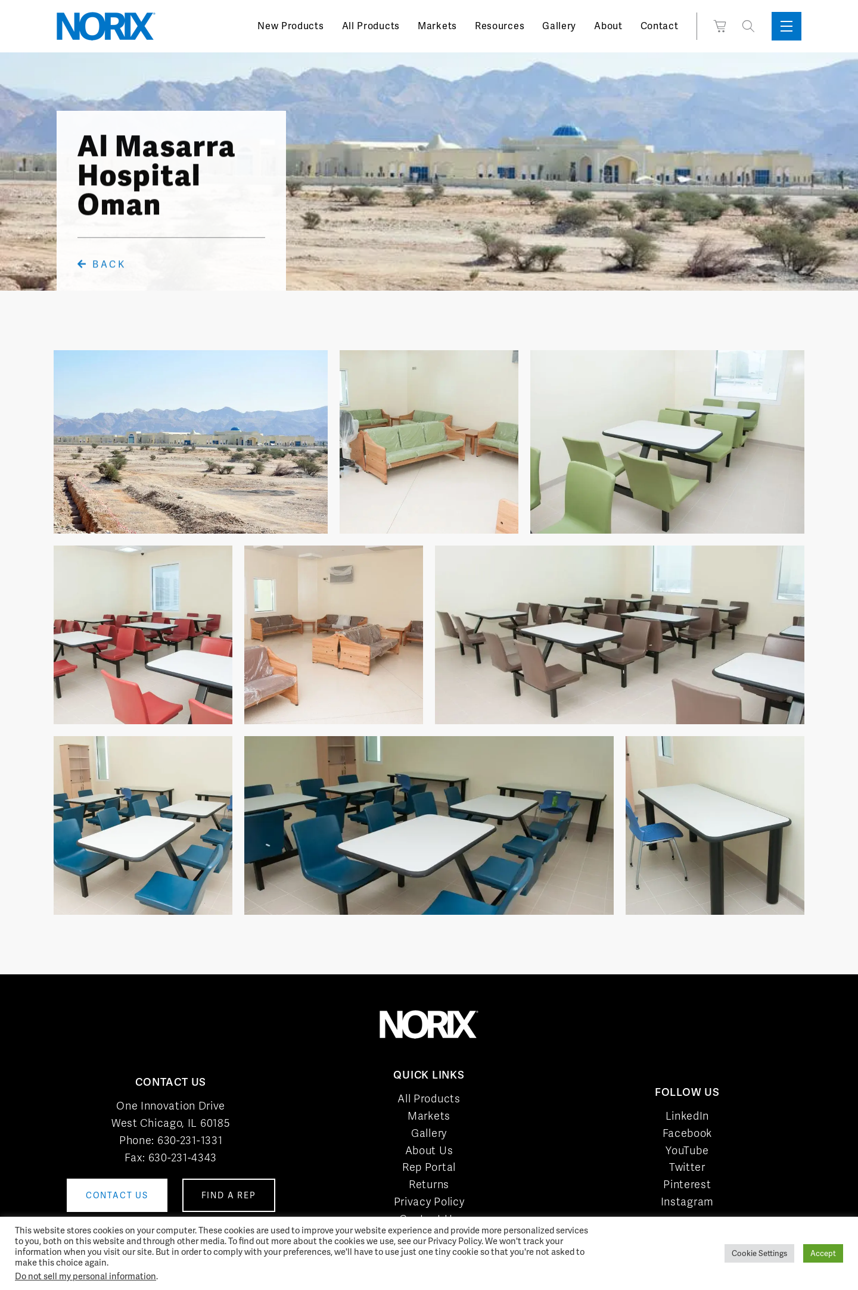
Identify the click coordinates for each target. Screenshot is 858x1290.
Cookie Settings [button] (759, 1253)
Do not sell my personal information (85, 1276)
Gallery (559, 26)
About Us (429, 1150)
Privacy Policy (429, 1201)
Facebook (688, 1133)
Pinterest (687, 1184)
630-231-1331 (189, 1140)
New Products (290, 26)
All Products (371, 26)
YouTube (687, 1150)
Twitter (687, 1167)
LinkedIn (688, 1116)
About (608, 26)
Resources (499, 26)
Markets (437, 26)
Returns (429, 1184)
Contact (660, 26)
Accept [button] (823, 1253)
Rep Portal (429, 1167)
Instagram (687, 1201)
